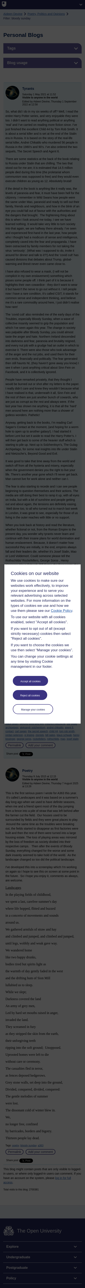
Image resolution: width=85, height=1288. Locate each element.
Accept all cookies (30, 681)
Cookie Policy (61, 611)
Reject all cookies (30, 695)
